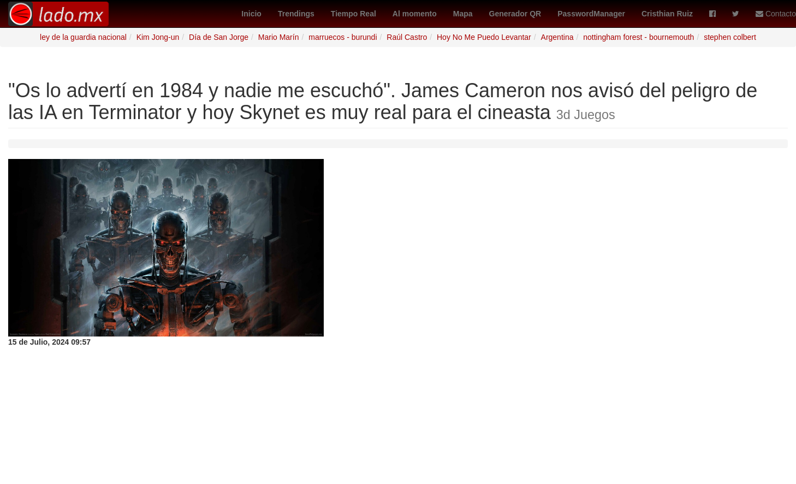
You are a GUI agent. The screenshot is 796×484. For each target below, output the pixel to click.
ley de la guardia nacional (83, 37)
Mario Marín (278, 37)
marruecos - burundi (342, 37)
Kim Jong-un (158, 37)
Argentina (557, 37)
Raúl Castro (407, 37)
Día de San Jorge (218, 37)
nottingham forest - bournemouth (638, 37)
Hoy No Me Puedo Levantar (484, 37)
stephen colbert (730, 37)
